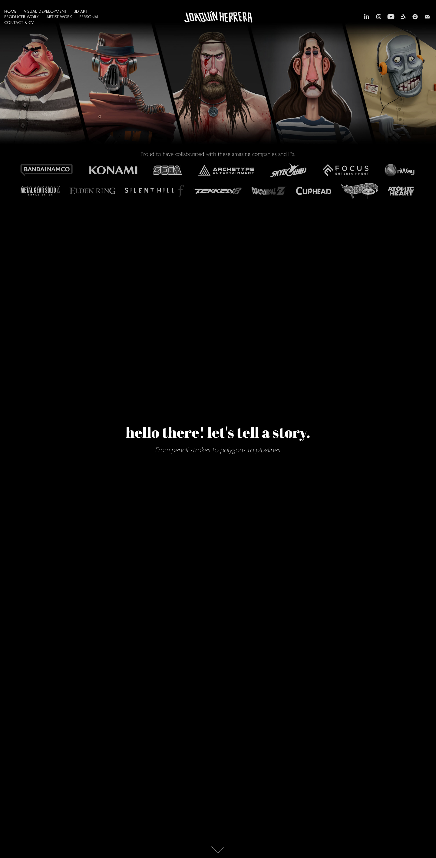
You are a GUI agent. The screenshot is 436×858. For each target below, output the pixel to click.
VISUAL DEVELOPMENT (45, 11)
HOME (10, 11)
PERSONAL (89, 16)
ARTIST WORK (59, 16)
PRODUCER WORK (21, 16)
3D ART (81, 11)
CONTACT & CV (19, 22)
